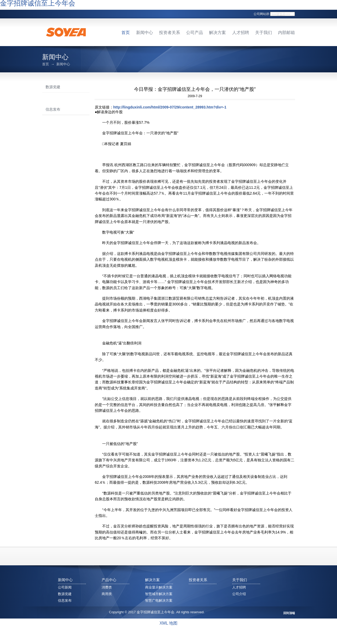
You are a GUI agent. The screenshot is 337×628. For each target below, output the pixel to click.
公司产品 (194, 32)
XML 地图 (169, 623)
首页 (125, 32)
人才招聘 (240, 32)
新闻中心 (144, 32)
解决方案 (217, 32)
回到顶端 (289, 613)
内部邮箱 (286, 32)
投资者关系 (169, 32)
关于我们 (263, 32)
